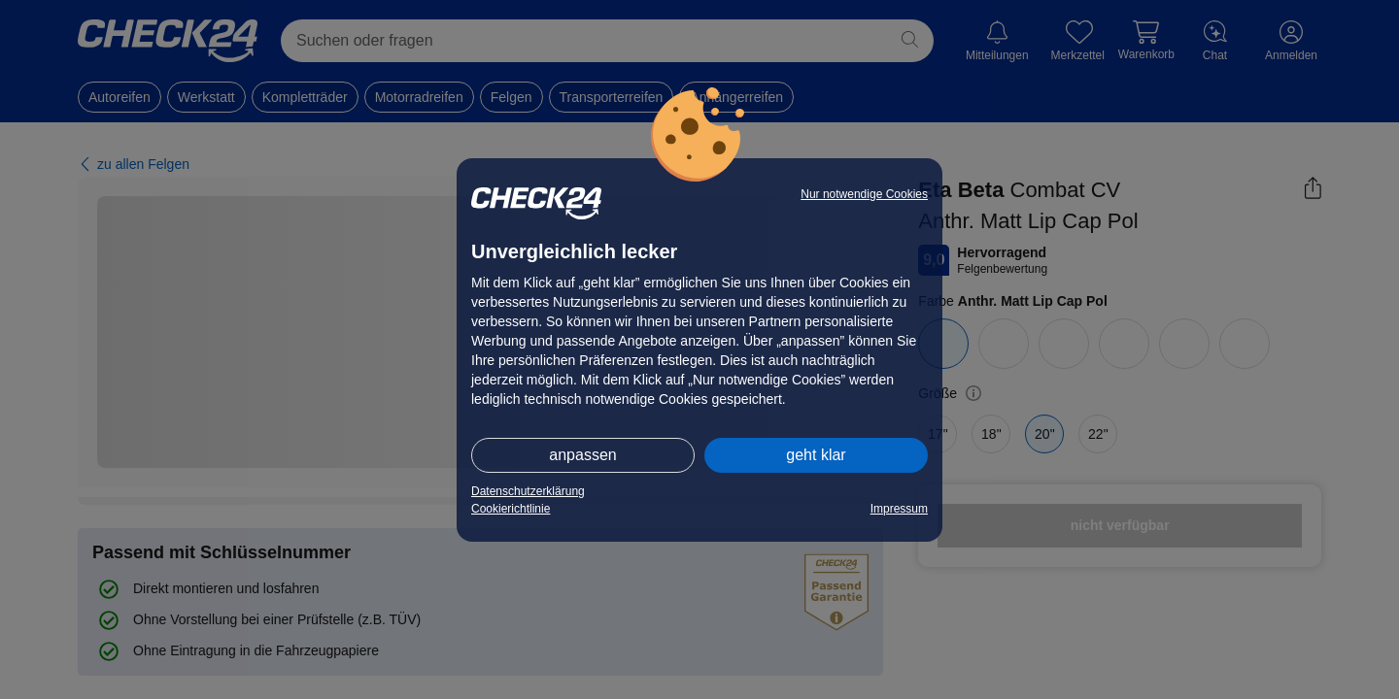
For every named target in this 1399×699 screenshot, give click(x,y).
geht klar (815, 455)
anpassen (582, 455)
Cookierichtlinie (510, 509)
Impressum (899, 509)
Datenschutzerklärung (528, 491)
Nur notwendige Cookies (864, 194)
